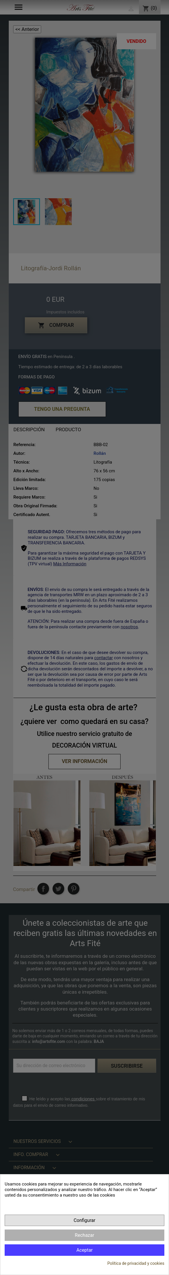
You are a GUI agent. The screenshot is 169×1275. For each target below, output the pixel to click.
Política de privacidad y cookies (135, 1263)
